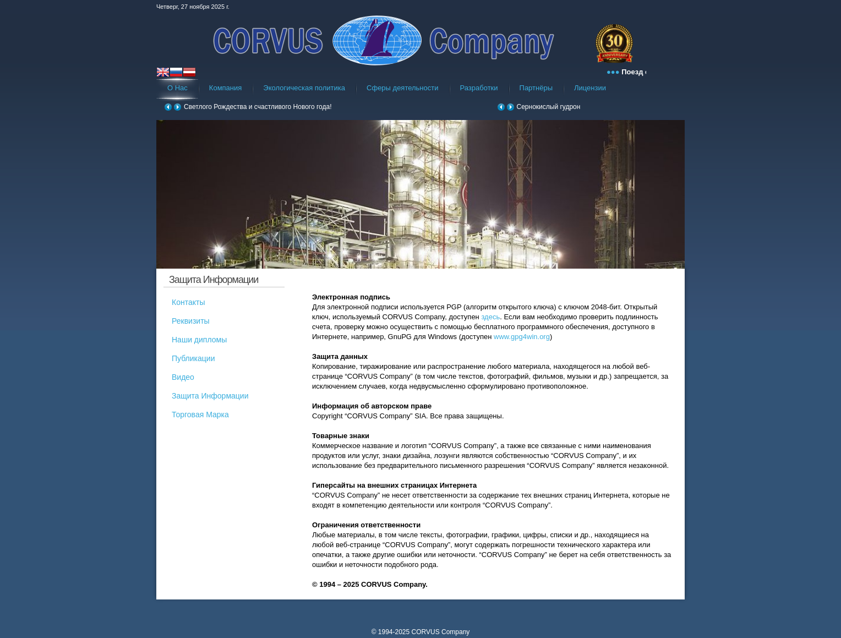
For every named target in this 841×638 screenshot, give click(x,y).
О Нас (177, 88)
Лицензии (590, 88)
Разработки (479, 88)
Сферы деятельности (402, 88)
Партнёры (536, 88)
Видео (183, 377)
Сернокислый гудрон (549, 107)
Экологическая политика (304, 88)
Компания (225, 88)
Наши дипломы (199, 339)
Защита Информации (210, 395)
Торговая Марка (200, 414)
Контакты (188, 302)
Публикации (193, 358)
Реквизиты (191, 321)
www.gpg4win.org (522, 336)
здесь (490, 317)
